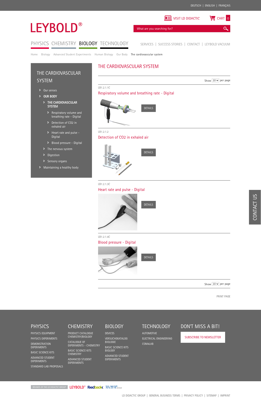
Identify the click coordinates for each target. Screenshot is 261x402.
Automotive (149, 333)
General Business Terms (164, 395)
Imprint (225, 395)
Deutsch (196, 5)
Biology (45, 54)
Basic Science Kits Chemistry (79, 352)
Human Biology (104, 54)
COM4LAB (148, 343)
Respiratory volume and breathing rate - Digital (136, 93)
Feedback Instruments (95, 387)
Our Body (121, 54)
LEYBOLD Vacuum (217, 44)
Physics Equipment (43, 333)
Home (34, 54)
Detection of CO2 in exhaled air (123, 137)
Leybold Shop (78, 387)
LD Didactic (49, 387)
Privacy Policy (193, 395)
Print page (223, 296)
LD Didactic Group (133, 395)
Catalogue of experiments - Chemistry (84, 343)
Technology (156, 326)
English (210, 5)
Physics (40, 326)
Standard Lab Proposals (47, 366)
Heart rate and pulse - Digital (121, 189)
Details (148, 108)
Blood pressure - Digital (117, 242)
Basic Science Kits (42, 352)
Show (208, 80)
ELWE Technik (113, 387)
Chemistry (80, 326)
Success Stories (170, 44)
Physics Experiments (44, 338)
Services (147, 44)
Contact (194, 44)
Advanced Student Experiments (72, 54)
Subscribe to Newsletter (203, 337)
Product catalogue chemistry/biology (80, 335)
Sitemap (212, 395)
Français (224, 5)
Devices (109, 333)
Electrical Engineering (157, 338)
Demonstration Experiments (41, 345)
